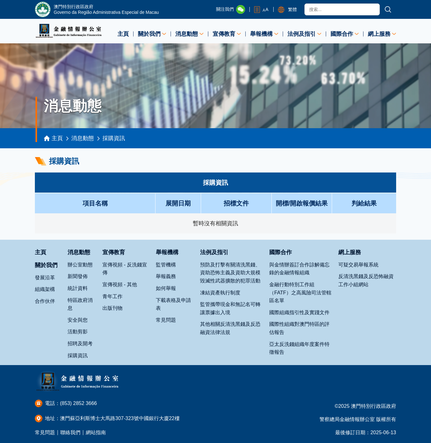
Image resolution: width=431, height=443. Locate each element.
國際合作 (341, 34)
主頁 (123, 34)
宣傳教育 (224, 34)
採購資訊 (113, 138)
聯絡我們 (70, 432)
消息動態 (186, 34)
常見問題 (45, 432)
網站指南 (96, 432)
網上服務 (379, 34)
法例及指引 (301, 34)
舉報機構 (261, 34)
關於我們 (149, 34)
